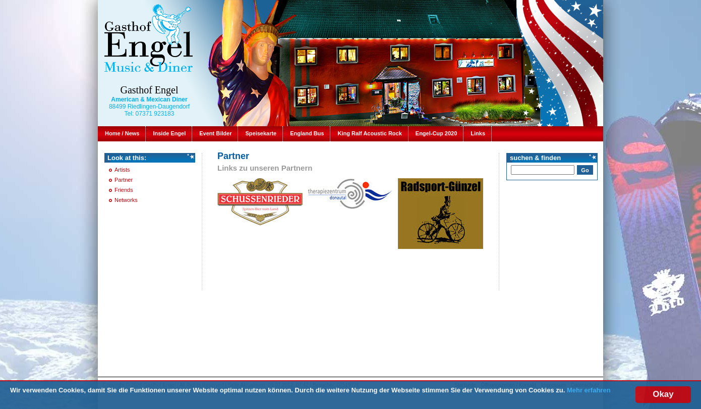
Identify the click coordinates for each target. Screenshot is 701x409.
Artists (122, 170)
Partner (123, 180)
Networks (126, 200)
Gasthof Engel (150, 89)
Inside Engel (169, 133)
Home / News (122, 133)
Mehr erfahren (589, 390)
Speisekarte (260, 133)
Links (478, 133)
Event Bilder (215, 133)
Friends (123, 190)
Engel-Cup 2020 (436, 133)
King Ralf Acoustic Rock (369, 133)
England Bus (307, 133)
